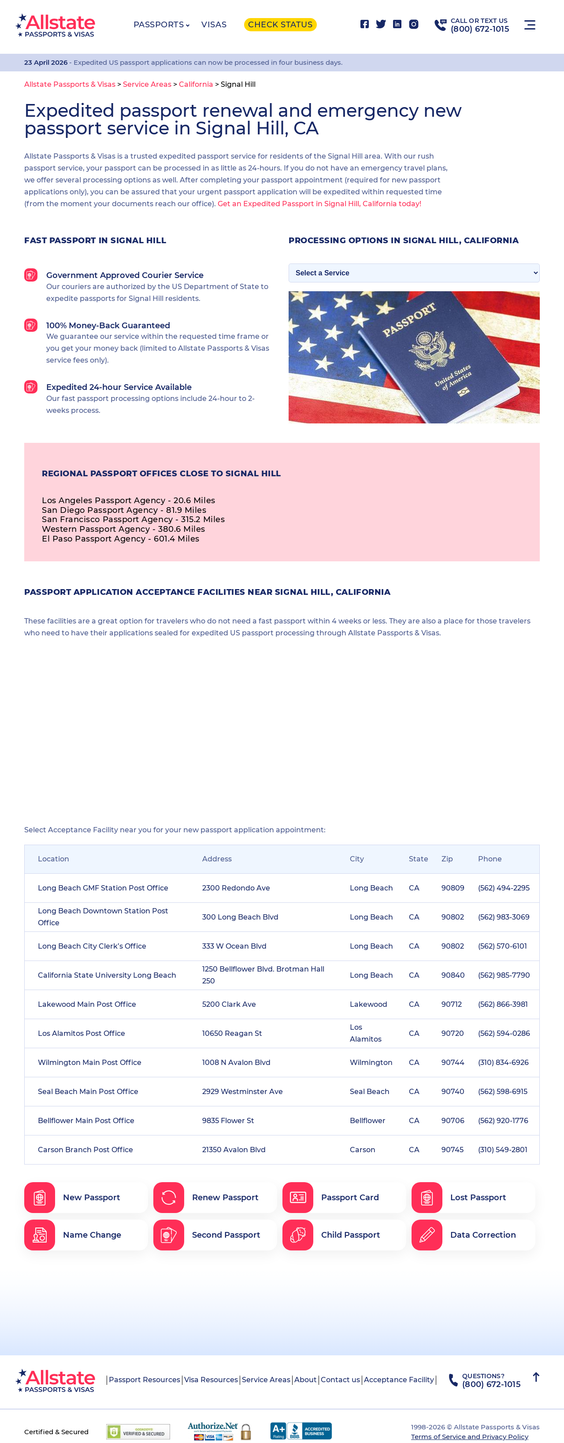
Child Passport (331, 1235)
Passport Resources (144, 1380)
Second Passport (206, 1235)
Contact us (340, 1380)
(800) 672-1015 (480, 29)
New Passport (72, 1197)
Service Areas (266, 1380)
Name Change (72, 1235)
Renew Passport (206, 1197)
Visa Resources (211, 1380)
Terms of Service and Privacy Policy (469, 1436)
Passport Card (330, 1197)
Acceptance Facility (399, 1380)
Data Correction (464, 1235)
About (305, 1380)
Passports (159, 25)
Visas (213, 25)
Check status (280, 25)
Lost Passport (459, 1197)
